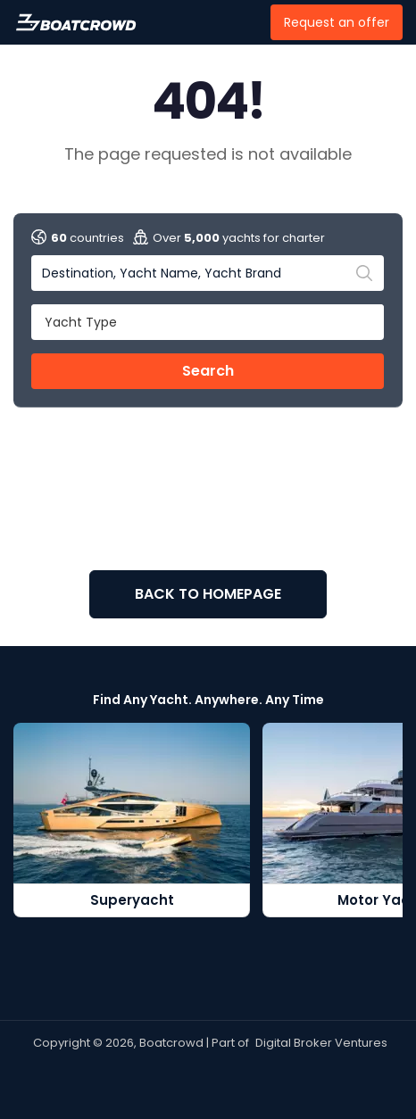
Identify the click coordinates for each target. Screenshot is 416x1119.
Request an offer (336, 22)
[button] (207, 321)
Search (208, 371)
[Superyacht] (131, 820)
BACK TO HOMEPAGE (208, 594)
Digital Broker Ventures (321, 1042)
